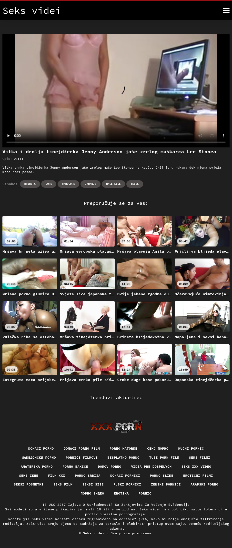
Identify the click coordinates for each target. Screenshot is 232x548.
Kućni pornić (191, 448)
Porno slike (161, 475)
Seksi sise (93, 484)
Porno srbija (88, 475)
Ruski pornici (127, 484)
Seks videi (94, 533)
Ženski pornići (166, 484)
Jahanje (90, 184)
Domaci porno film (82, 448)
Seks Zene (28, 475)
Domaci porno (41, 448)
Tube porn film (164, 457)
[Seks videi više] (226, 10)
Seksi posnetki (29, 484)
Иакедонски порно (39, 457)
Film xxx (56, 475)
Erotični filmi (198, 475)
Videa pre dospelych (151, 466)
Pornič (145, 493)
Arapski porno (204, 484)
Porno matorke (123, 448)
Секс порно (158, 448)
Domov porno (109, 466)
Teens (135, 184)
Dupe (49, 184)
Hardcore (68, 184)
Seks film (63, 484)
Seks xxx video (197, 466)
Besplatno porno (124, 457)
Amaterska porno (37, 466)
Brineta (30, 184)
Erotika (121, 493)
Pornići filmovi (82, 457)
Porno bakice (75, 466)
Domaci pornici (125, 475)
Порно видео (92, 493)
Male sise (113, 184)
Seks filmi (199, 457)
